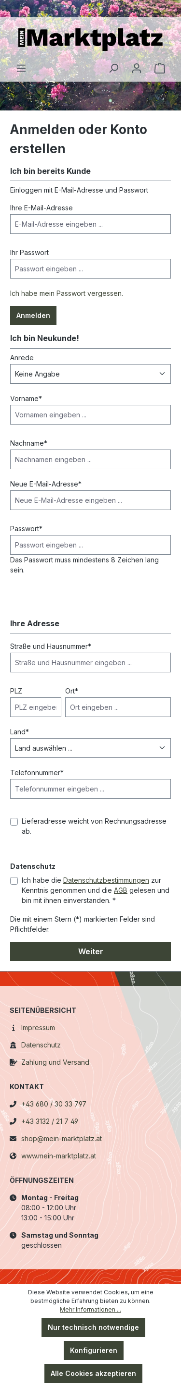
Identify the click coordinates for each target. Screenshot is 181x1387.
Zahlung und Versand (55, 1062)
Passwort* (26, 528)
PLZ (16, 691)
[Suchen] (113, 68)
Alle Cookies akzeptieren (93, 1373)
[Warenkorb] (159, 68)
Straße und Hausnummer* (50, 646)
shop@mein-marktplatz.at (61, 1138)
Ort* (71, 691)
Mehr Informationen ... (90, 1309)
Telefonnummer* (37, 772)
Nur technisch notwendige (93, 1327)
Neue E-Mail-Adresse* (46, 484)
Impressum (38, 1027)
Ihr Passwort (29, 252)
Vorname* (26, 398)
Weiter (90, 951)
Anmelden (33, 315)
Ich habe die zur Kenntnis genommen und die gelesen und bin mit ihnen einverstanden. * (95, 890)
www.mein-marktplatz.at (58, 1156)
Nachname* (28, 443)
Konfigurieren (93, 1350)
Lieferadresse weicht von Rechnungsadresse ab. (94, 826)
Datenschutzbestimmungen (106, 880)
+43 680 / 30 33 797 (53, 1104)
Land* (19, 732)
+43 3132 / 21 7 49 (49, 1121)
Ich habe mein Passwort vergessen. (66, 293)
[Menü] (21, 68)
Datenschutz (41, 1045)
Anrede (22, 357)
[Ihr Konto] (136, 68)
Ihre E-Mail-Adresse (41, 208)
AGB (120, 890)
